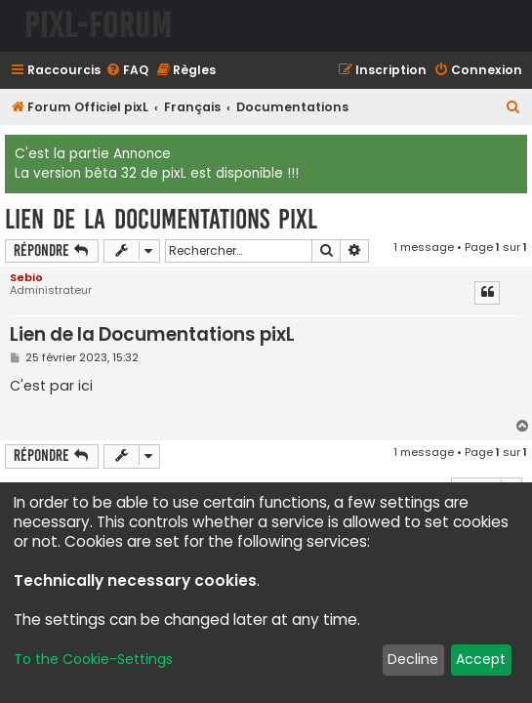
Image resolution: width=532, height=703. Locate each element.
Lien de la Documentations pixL (161, 219)
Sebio (26, 277)
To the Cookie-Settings (93, 659)
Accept (481, 659)
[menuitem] (126, 71)
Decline (413, 659)
